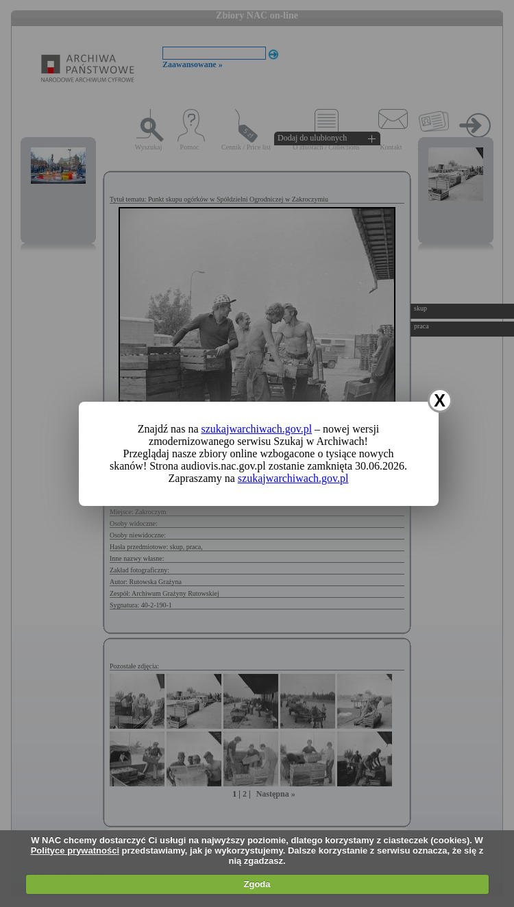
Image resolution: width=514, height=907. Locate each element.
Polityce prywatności (75, 850)
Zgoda (257, 884)
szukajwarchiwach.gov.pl (257, 429)
